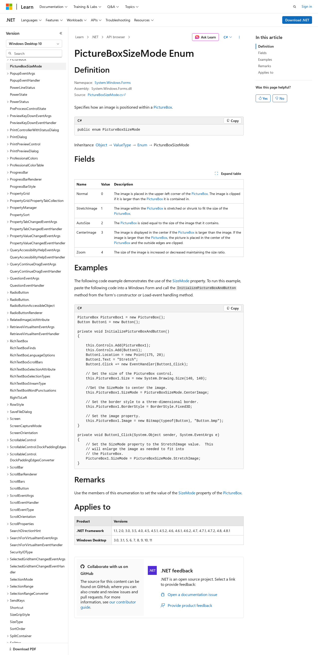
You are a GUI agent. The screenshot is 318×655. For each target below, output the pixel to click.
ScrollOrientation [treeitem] (23, 516)
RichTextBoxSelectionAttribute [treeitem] (32, 369)
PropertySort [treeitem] (20, 214)
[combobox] (34, 44)
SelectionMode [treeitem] (21, 579)
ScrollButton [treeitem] (19, 488)
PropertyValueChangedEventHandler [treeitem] (37, 243)
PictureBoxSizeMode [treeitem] (26, 66)
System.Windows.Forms (113, 82)
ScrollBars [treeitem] (17, 481)
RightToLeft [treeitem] (18, 397)
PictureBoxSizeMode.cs (105, 94)
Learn (79, 36)
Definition (266, 46)
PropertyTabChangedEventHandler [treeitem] (36, 228)
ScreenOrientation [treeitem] (24, 432)
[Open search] (295, 6)
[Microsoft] (9, 6)
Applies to (265, 72)
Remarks (264, 65)
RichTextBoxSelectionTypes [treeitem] (30, 376)
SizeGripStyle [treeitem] (20, 614)
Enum (142, 144)
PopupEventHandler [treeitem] (25, 80)
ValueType (122, 144)
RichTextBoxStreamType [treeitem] (28, 383)
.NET (95, 36)
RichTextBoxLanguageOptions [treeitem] (32, 355)
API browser (116, 36)
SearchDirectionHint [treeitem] (25, 530)
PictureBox (163, 107)
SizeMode (180, 280)
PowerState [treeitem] (18, 94)
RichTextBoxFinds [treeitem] (23, 347)
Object (101, 144)
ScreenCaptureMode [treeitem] (25, 425)
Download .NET (297, 20)
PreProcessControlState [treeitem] (28, 108)
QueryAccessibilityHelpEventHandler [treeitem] (37, 257)
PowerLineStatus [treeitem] (22, 87)
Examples (265, 59)
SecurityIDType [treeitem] (21, 552)
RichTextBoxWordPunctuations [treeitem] (33, 390)
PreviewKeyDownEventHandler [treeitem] (33, 122)
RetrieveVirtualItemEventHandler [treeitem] (34, 333)
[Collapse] (61, 33)
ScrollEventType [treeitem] (22, 509)
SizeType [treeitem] (16, 621)
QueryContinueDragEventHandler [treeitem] (35, 271)
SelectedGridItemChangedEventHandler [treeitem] (37, 569)
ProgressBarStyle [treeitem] (23, 186)
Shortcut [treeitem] (16, 607)
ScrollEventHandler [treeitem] (24, 502)
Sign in (307, 6)
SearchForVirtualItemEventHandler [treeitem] (36, 544)
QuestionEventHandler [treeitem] (27, 285)
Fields (262, 52)
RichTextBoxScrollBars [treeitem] (26, 362)
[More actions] (239, 37)
